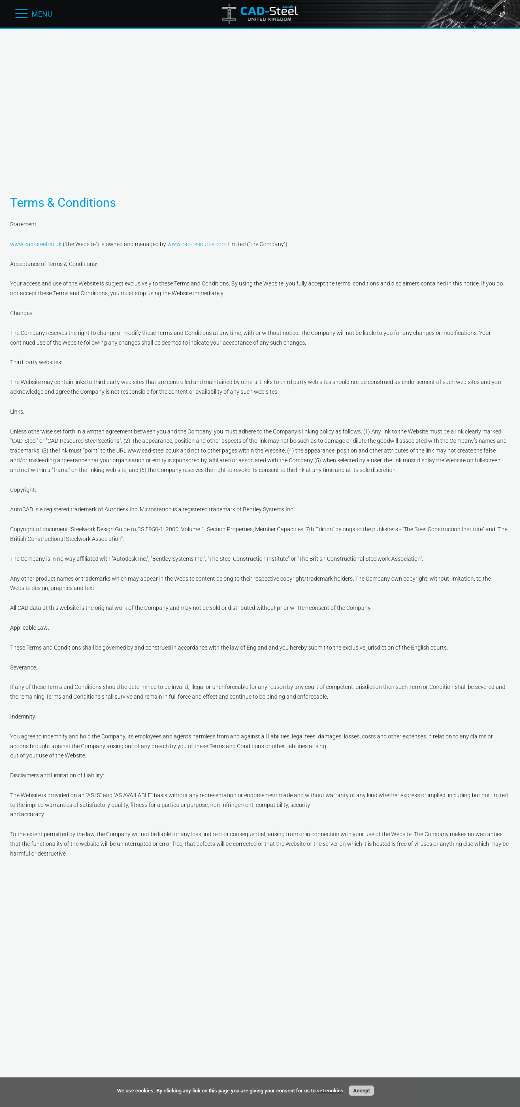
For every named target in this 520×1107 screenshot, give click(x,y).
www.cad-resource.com (196, 244)
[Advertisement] (260, 54)
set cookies (330, 1091)
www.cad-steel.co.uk (36, 244)
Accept (361, 1091)
